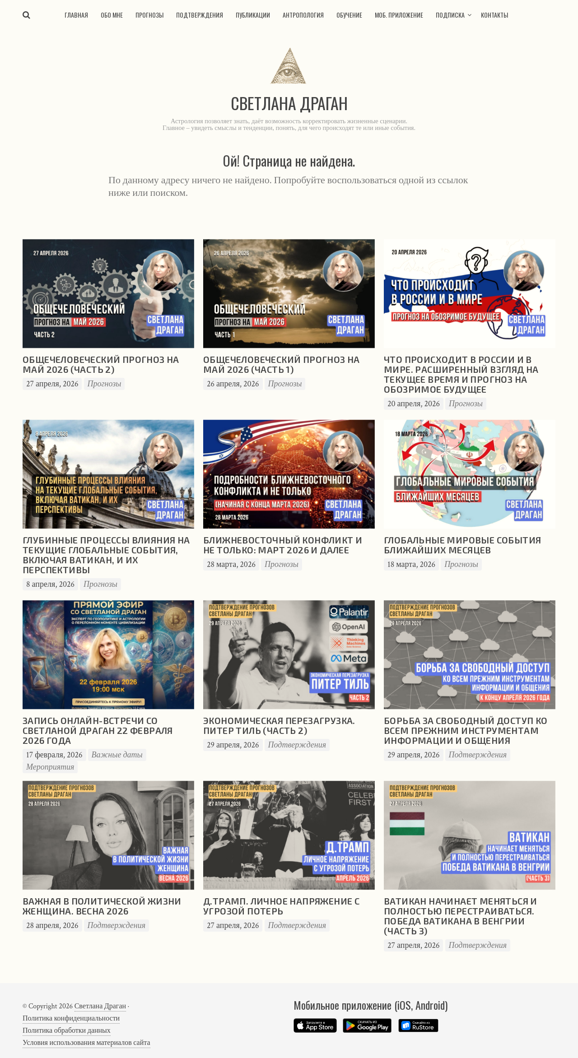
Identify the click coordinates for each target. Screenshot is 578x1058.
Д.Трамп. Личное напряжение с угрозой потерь (281, 906)
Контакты (494, 14)
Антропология (303, 14)
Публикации (253, 14)
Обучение (349, 14)
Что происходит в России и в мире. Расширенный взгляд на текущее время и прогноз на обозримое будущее (461, 374)
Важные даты (117, 755)
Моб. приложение (399, 14)
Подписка (450, 14)
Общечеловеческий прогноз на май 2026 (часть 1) (281, 364)
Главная (76, 14)
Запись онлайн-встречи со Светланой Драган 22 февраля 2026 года (98, 730)
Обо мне (112, 14)
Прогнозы (149, 14)
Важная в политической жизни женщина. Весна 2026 (102, 906)
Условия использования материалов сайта (86, 1043)
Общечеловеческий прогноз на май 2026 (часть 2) (101, 364)
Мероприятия (50, 767)
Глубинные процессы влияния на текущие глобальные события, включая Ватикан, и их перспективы (106, 554)
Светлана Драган (100, 1006)
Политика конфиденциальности (71, 1018)
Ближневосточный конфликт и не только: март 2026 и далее (282, 544)
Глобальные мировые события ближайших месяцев (462, 544)
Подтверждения (199, 14)
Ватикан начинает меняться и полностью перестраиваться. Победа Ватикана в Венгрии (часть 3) (460, 916)
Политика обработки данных (67, 1030)
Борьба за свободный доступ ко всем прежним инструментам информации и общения (466, 730)
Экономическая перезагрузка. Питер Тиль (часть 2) (279, 725)
